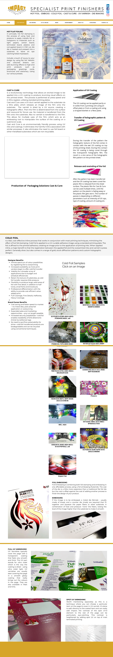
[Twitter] (107, 11)
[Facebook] (107, 8)
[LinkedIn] (107, 5)
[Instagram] (107, 14)
